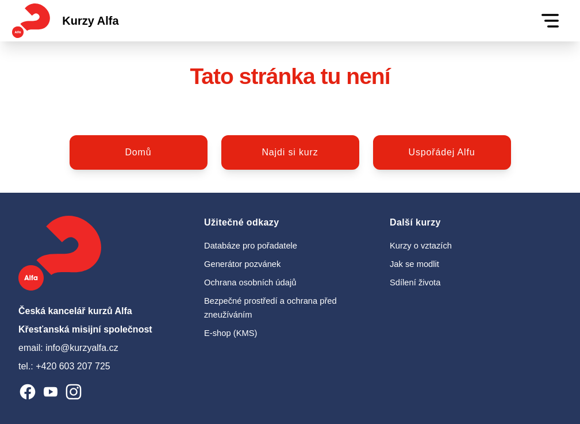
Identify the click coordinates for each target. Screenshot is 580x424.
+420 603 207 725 (73, 366)
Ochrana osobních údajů (250, 282)
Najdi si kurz (290, 152)
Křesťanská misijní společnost (85, 329)
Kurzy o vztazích (421, 245)
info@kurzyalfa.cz (81, 348)
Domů (138, 152)
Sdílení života (415, 282)
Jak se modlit (414, 264)
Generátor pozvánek (242, 264)
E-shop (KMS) (230, 333)
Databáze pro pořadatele (250, 245)
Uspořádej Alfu (442, 152)
